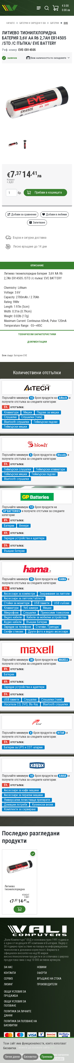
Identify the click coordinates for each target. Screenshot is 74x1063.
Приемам (47, 1056)
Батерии (54, 23)
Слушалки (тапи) (31, 417)
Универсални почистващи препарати (27, 800)
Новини (41, 967)
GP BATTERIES (11, 511)
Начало (10, 23)
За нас (8, 967)
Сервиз (8, 978)
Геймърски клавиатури (50, 469)
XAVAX (62, 775)
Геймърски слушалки (17, 469)
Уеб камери (30, 608)
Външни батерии (14, 551)
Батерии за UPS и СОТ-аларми (23, 747)
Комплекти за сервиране (20, 809)
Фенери (24, 525)
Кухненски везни (42, 804)
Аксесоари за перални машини (23, 795)
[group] (37, 102)
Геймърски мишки (15, 426)
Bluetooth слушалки (16, 422)
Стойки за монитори (16, 603)
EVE (66, 23)
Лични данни (12, 1056)
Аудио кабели (13, 622)
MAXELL (63, 659)
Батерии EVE (20, 355)
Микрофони (11, 612)
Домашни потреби (15, 804)
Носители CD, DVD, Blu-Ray (21, 704)
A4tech (63, 397)
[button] (48, 57)
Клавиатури (11, 412)
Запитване (37, 222)
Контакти (10, 972)
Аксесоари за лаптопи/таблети (24, 598)
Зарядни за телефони (17, 627)
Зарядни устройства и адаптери (24, 538)
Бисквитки (30, 1056)
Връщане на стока (49, 978)
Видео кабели (13, 617)
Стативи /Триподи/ (47, 627)
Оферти (42, 972)
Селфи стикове (13, 631)
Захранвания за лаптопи (55, 594)
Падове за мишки (48, 412)
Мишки (27, 412)
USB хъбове (61, 603)
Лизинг (8, 984)
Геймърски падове (46, 422)
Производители (47, 984)
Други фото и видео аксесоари (48, 631)
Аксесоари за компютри (19, 594)
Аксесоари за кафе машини (21, 790)
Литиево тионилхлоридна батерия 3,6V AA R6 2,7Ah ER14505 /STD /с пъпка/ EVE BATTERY (18, 888)
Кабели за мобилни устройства (46, 617)
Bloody (61, 454)
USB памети (41, 603)
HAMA (62, 579)
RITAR (60, 732)
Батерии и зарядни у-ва (33, 23)
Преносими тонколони (55, 612)
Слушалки (10, 417)
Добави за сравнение (22, 214)
